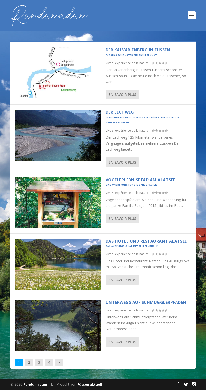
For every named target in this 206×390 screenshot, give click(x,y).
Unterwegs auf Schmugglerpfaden (146, 302)
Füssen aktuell (89, 384)
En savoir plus (122, 94)
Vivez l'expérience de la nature (127, 63)
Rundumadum (35, 384)
